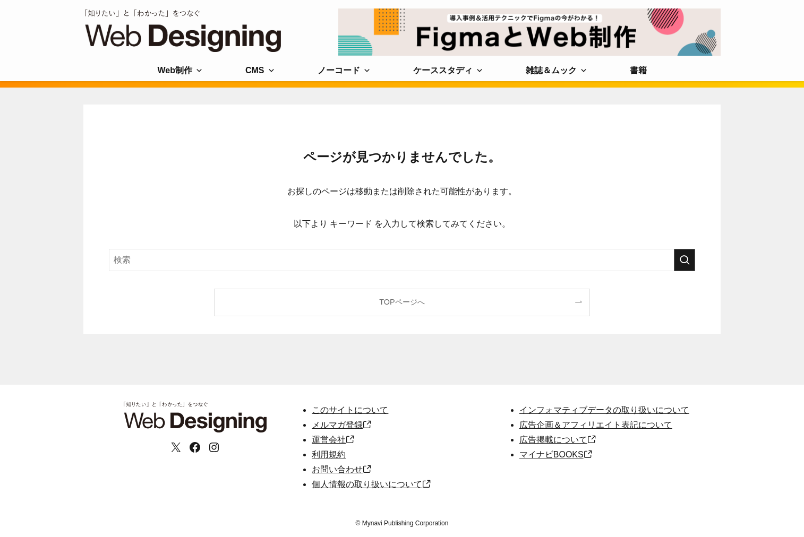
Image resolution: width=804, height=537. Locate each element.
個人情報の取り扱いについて (367, 484)
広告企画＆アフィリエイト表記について (595, 424)
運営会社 (329, 439)
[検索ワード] (402, 260)
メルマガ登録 (337, 424)
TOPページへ (401, 302)
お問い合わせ (337, 469)
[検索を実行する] (684, 260)
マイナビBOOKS (551, 454)
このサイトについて (350, 409)
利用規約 (329, 454)
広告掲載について (553, 439)
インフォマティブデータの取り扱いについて (604, 409)
